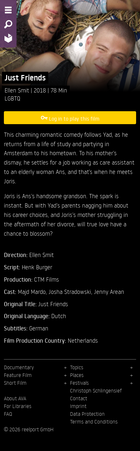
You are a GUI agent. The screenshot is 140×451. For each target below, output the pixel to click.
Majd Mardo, (33, 291)
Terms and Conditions (94, 421)
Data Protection (87, 414)
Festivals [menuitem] (79, 383)
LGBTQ (12, 98)
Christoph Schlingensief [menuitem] (96, 390)
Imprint (78, 406)
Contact (78, 398)
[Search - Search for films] (8, 24)
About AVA (15, 398)
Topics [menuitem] (76, 367)
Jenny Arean (109, 291)
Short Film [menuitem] (15, 383)
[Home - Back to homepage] (8, 38)
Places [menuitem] (77, 375)
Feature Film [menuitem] (18, 375)
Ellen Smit (18, 90)
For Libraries (17, 406)
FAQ (8, 414)
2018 (41, 90)
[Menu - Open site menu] (8, 10)
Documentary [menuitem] (19, 367)
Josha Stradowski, (71, 291)
